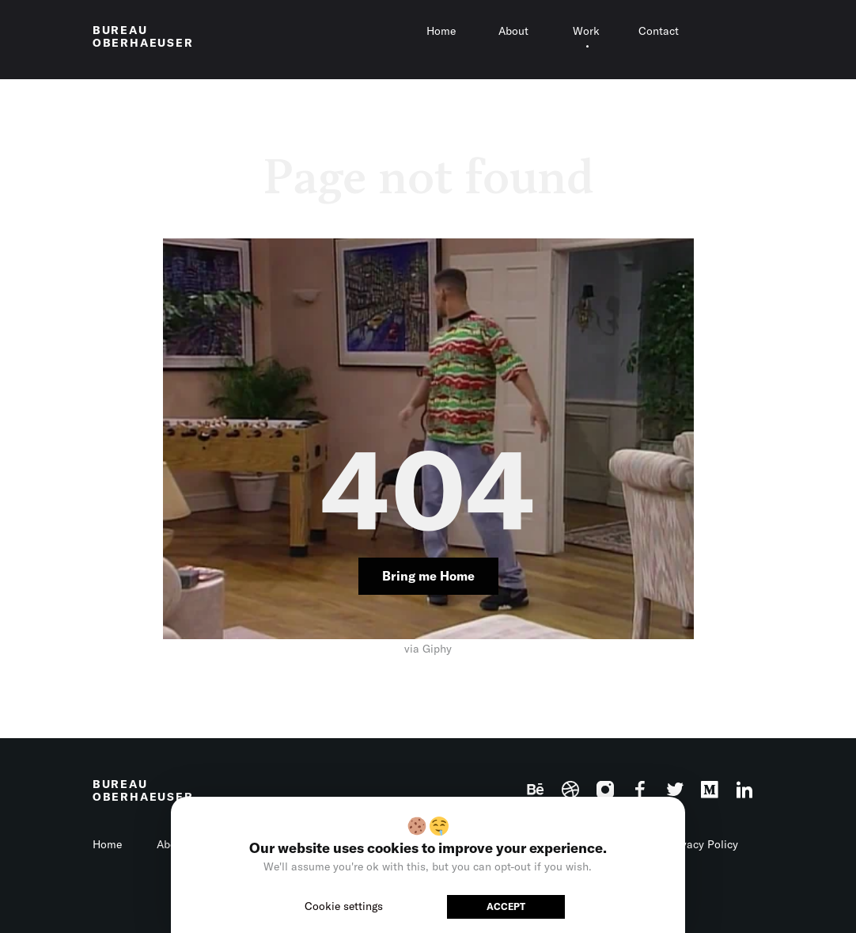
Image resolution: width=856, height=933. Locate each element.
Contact (658, 31)
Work (586, 31)
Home (441, 31)
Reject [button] (422, 906)
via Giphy (428, 649)
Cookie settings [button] (344, 906)
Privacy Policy (702, 844)
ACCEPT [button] (506, 906)
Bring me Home (428, 576)
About (513, 31)
